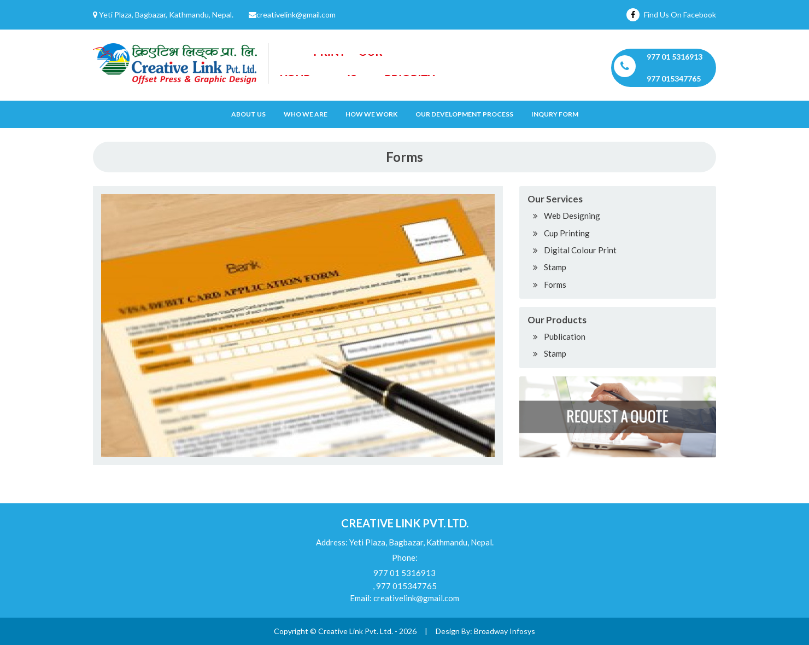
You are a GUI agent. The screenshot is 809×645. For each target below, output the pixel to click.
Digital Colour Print (580, 250)
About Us (248, 114)
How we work (371, 114)
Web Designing (572, 215)
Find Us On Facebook (671, 14)
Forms (555, 284)
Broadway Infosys (504, 631)
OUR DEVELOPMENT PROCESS (464, 114)
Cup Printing (567, 233)
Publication (564, 336)
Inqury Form (554, 114)
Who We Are (305, 114)
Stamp (555, 267)
